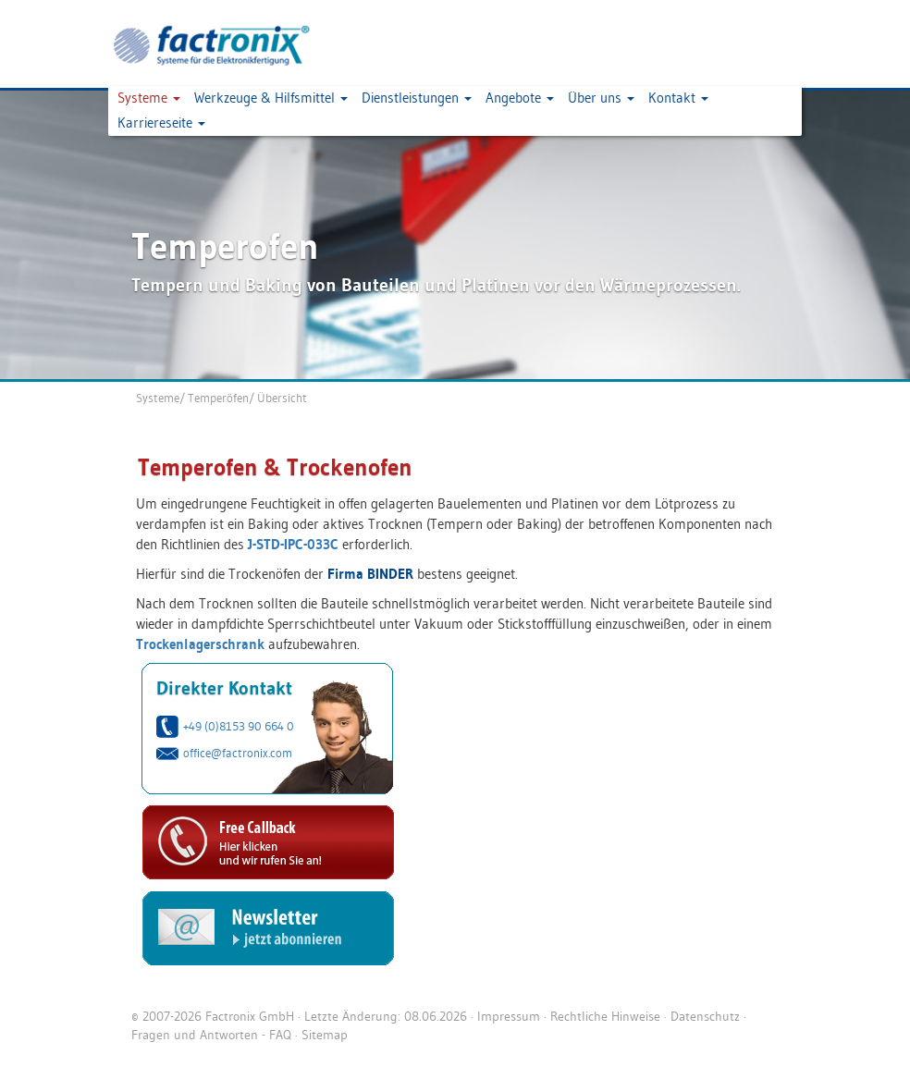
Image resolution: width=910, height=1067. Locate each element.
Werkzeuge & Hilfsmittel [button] (271, 97)
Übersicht (282, 397)
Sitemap (324, 1034)
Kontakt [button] (678, 97)
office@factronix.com (237, 752)
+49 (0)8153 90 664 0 (238, 725)
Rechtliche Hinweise (605, 1016)
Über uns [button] (601, 97)
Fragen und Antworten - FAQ (211, 1034)
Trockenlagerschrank (200, 644)
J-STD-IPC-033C (293, 544)
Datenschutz (705, 1016)
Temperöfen (218, 397)
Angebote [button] (520, 97)
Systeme (157, 397)
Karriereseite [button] (161, 122)
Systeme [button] (148, 97)
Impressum (508, 1016)
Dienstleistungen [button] (417, 97)
